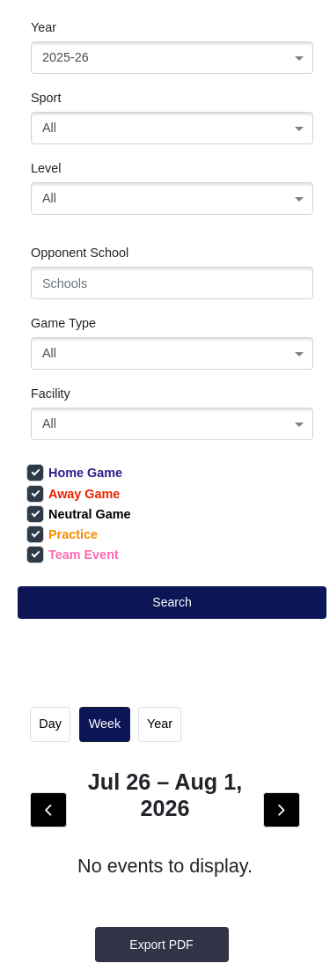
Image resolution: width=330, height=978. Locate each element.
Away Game (73, 494)
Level (46, 168)
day (50, 724)
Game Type (63, 323)
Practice (62, 534)
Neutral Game (78, 514)
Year (43, 27)
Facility (50, 393)
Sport (46, 98)
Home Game (74, 473)
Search (171, 602)
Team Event (72, 554)
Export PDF (161, 945)
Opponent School (79, 253)
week (105, 724)
